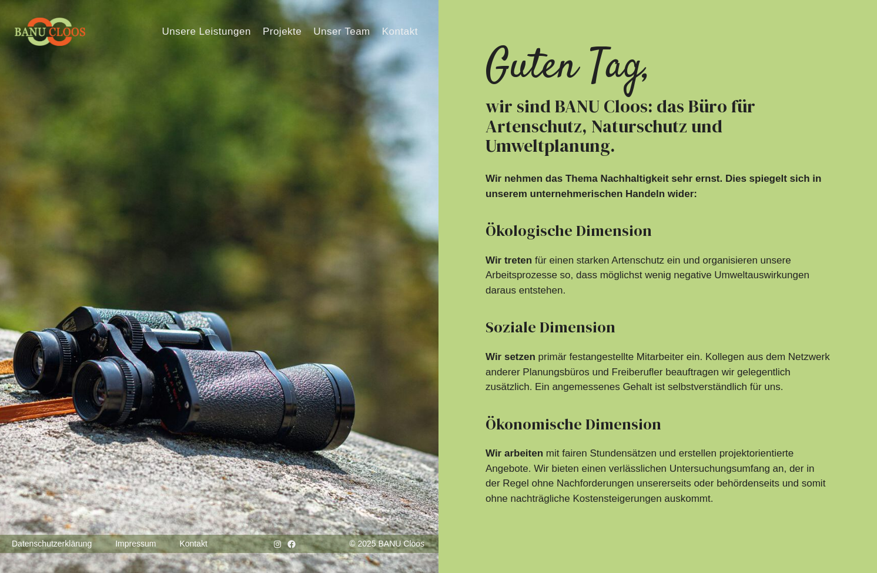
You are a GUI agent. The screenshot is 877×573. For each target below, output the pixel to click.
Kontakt (400, 31)
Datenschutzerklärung (52, 543)
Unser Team (341, 31)
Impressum (135, 543)
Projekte (282, 31)
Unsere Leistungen (206, 31)
